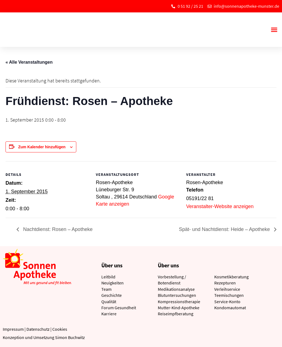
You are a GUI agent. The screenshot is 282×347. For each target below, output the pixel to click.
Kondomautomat (230, 307)
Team (106, 289)
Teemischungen (229, 295)
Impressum (13, 329)
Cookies (59, 329)
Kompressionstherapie (179, 301)
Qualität (108, 301)
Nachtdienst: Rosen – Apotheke (57, 229)
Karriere (108, 313)
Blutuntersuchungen (177, 295)
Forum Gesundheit (118, 307)
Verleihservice (227, 289)
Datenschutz (38, 329)
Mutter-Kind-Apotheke (178, 307)
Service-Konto (227, 301)
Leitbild (108, 276)
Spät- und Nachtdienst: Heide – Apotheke (225, 229)
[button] (274, 30)
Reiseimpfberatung (175, 313)
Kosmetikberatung (231, 276)
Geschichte (111, 295)
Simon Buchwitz (70, 337)
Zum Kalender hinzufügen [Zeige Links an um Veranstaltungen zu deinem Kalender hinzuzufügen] (42, 147)
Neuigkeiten (112, 283)
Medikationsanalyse (176, 289)
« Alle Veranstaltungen (29, 62)
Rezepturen (225, 283)
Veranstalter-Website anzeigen (220, 206)
